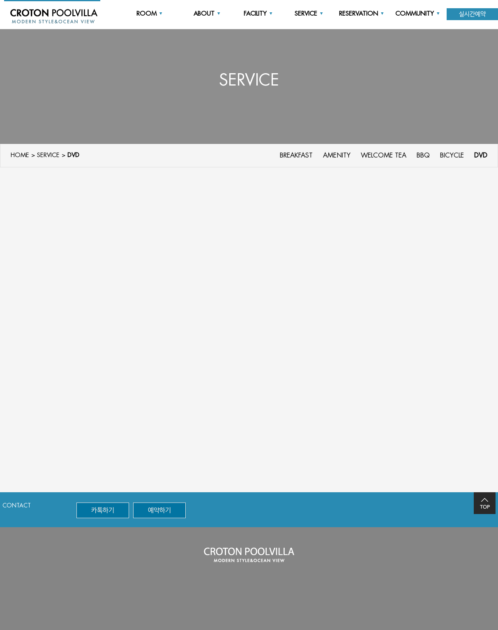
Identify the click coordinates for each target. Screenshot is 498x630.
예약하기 (159, 510)
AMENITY (336, 155)
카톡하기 (102, 510)
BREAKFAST (296, 155)
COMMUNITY (417, 14)
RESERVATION (361, 14)
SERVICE (309, 14)
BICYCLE (452, 155)
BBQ (423, 155)
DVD (480, 155)
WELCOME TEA (383, 155)
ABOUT (207, 14)
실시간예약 (472, 14)
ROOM (149, 14)
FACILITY (258, 14)
